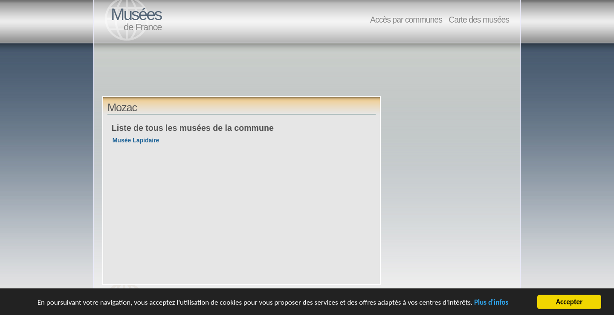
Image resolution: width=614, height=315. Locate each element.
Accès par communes (406, 19)
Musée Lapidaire (136, 140)
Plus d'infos (491, 302)
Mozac (122, 107)
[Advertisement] (257, 77)
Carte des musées (479, 19)
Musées (136, 14)
